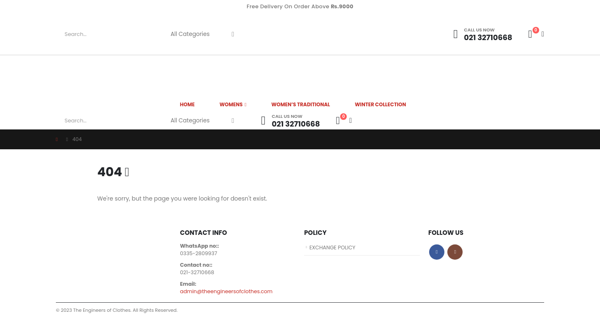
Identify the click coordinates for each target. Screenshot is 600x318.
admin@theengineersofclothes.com (227, 291)
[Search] (233, 34)
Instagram (455, 252)
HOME (187, 104)
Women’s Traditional (300, 104)
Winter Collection (380, 104)
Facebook (436, 252)
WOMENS (230, 104)
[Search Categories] (193, 34)
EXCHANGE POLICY (333, 247)
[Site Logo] (348, 34)
